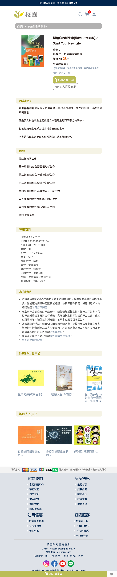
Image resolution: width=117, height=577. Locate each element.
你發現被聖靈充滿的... (57, 453)
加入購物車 (64, 80)
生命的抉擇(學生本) (30, 394)
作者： (57, 49)
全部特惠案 (35, 525)
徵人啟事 (34, 499)
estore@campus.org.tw (62, 548)
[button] (80, 14)
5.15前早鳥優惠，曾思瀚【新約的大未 (58, 3)
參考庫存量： (61, 64)
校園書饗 (82, 499)
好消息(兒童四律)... (86, 451)
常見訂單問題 (39, 307)
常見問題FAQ (36, 484)
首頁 (20, 26)
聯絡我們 (34, 489)
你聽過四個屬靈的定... (29, 453)
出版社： (58, 54)
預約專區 (34, 530)
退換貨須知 (56, 331)
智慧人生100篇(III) (62, 394)
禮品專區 (82, 494)
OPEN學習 (82, 535)
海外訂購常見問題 (60, 335)
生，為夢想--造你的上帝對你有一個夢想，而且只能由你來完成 (100, 397)
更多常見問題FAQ (32, 339)
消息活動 (34, 504)
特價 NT (57, 59)
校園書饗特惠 (36, 521)
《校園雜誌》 (83, 530)
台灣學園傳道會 (73, 54)
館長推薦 (82, 489)
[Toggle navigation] (102, 14)
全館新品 (82, 484)
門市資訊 (34, 494)
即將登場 (82, 504)
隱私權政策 (35, 508)
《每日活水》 (83, 525)
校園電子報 (82, 521)
